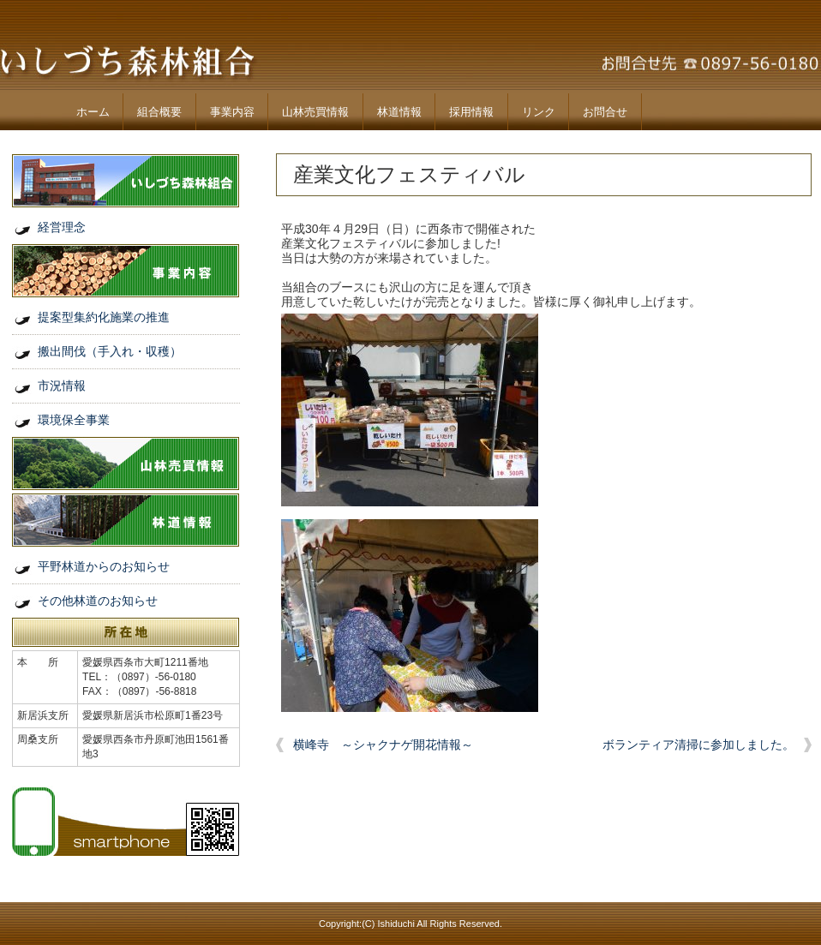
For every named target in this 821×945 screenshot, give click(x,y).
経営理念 (62, 227)
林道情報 (399, 111)
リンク (538, 111)
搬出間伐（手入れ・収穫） (110, 351)
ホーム (93, 111)
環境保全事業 (74, 420)
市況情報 (62, 385)
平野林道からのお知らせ (104, 566)
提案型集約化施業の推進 (104, 317)
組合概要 (159, 111)
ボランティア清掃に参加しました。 (698, 744)
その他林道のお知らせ (98, 600)
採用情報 (471, 111)
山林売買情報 (315, 111)
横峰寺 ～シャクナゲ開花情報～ (383, 744)
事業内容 (232, 111)
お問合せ (605, 111)
